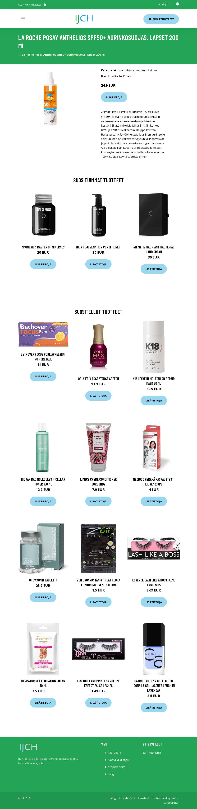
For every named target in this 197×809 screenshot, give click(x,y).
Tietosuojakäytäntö (165, 798)
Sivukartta (171, 803)
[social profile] (44, 4)
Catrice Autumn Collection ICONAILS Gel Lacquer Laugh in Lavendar (154, 685)
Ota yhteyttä (127, 798)
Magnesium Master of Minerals (43, 247)
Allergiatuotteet (161, 19)
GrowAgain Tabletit (43, 580)
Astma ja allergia (118, 760)
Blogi (111, 774)
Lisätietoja (114, 97)
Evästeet (143, 798)
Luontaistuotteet (129, 70)
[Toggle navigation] (23, 18)
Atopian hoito (117, 767)
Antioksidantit (150, 70)
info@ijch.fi (164, 4)
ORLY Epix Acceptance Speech (98, 378)
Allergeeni (114, 753)
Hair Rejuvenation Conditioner (98, 247)
